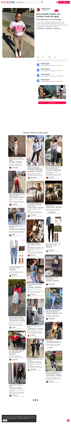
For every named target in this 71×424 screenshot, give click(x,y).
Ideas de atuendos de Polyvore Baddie (54, 252)
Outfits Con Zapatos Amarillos (17, 328)
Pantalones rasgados (50, 374)
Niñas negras (12, 161)
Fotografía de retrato (50, 206)
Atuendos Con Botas (13, 197)
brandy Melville (31, 361)
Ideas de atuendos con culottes (36, 335)
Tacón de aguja (22, 319)
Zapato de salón (22, 229)
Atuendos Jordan (57, 28)
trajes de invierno (31, 171)
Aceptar (5, 420)
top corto (29, 207)
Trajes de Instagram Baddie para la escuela (36, 216)
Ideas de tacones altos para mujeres (17, 236)
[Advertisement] (52, 43)
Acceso (61, 2)
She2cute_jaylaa (45, 63)
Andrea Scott (45, 9)
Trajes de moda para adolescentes (53, 341)
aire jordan (21, 197)
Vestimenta (51, 348)
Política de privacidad (23, 418)
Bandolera (35, 207)
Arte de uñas (19, 387)
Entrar (67, 2)
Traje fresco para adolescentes (52, 313)
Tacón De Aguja (40, 28)
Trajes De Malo (49, 28)
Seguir (56, 10)
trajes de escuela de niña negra (54, 213)
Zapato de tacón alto (14, 229)
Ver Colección (52, 102)
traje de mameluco (31, 247)
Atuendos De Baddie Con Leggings (18, 396)
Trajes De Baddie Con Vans (35, 178)
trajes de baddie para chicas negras (35, 371)
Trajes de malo (19, 161)
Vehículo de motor (57, 169)
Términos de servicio (11, 418)
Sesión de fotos (38, 287)
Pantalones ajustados (60, 374)
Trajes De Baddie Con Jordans (46, 100)
